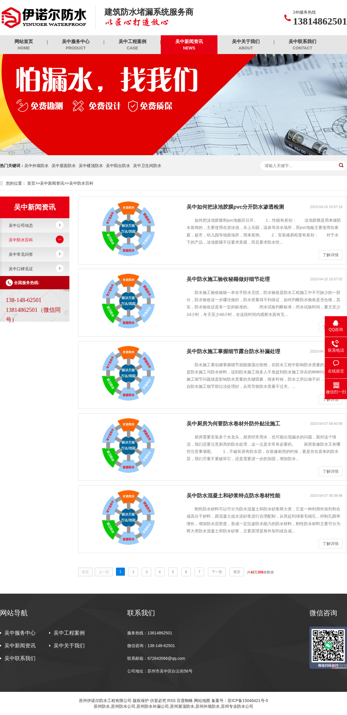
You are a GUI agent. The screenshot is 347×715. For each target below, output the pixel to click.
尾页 (236, 572)
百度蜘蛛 (185, 700)
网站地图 (202, 700)
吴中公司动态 (21, 225)
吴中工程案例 (132, 45)
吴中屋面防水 (63, 165)
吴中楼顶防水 (91, 165)
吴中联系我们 (302, 45)
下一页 (217, 572)
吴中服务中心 (76, 45)
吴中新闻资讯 (189, 45)
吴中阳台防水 (118, 165)
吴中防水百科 (81, 183)
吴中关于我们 (246, 45)
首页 (31, 183)
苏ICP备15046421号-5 (248, 700)
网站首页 (23, 45)
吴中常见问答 (21, 254)
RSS (171, 700)
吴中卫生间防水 (147, 165)
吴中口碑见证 (21, 268)
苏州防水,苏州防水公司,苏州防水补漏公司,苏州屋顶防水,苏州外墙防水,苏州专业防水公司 (173, 706)
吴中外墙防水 (36, 165)
